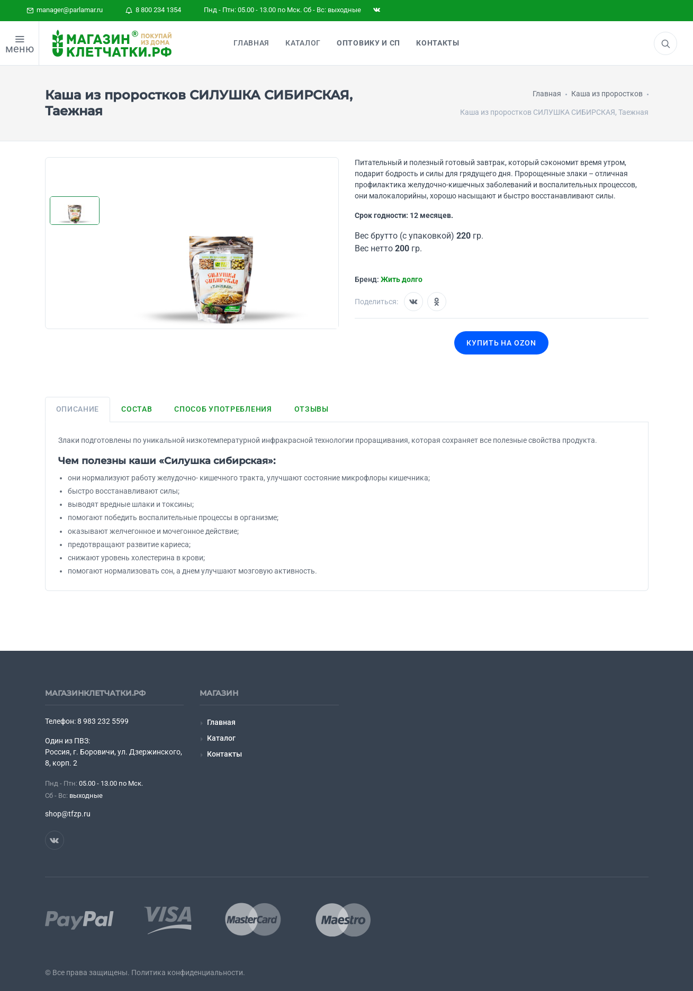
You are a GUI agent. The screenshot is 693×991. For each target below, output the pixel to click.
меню (19, 48)
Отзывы (311, 409)
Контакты (224, 754)
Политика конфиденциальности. (188, 972)
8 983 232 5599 (103, 721)
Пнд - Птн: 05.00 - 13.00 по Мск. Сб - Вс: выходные (282, 10)
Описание (78, 409)
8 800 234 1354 (153, 10)
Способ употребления (223, 409)
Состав (136, 409)
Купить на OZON (501, 343)
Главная (221, 722)
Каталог (221, 738)
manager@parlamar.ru (64, 10)
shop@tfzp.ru (68, 814)
